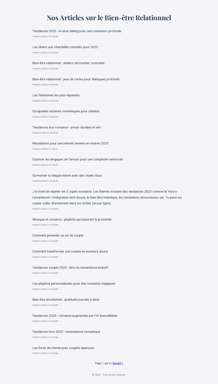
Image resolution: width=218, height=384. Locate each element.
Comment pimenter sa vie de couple (57, 235)
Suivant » (117, 363)
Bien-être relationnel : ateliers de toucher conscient (68, 63)
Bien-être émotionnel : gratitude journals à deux (65, 299)
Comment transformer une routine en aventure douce (70, 251)
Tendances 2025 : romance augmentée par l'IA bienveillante (74, 316)
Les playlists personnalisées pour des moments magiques (73, 283)
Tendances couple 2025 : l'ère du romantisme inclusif (70, 267)
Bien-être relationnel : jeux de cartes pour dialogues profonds (76, 79)
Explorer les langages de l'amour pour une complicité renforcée (77, 159)
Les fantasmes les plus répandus (56, 95)
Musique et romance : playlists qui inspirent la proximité (71, 219)
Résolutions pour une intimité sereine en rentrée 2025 (70, 143)
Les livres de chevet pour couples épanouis (63, 348)
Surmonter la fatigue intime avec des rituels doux (67, 175)
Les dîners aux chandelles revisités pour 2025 (65, 47)
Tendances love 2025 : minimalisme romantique (66, 332)
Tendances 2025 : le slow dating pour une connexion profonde (76, 31)
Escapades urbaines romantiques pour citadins (65, 111)
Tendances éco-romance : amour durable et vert (66, 127)
